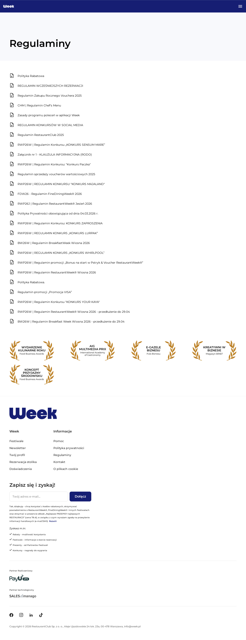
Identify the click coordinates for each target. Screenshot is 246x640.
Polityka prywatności (68, 448)
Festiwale (16, 441)
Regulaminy (62, 455)
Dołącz (80, 496)
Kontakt (59, 462)
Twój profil (17, 455)
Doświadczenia (20, 469)
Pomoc (58, 441)
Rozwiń (53, 521)
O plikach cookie (65, 469)
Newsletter (17, 448)
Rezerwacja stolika (23, 462)
